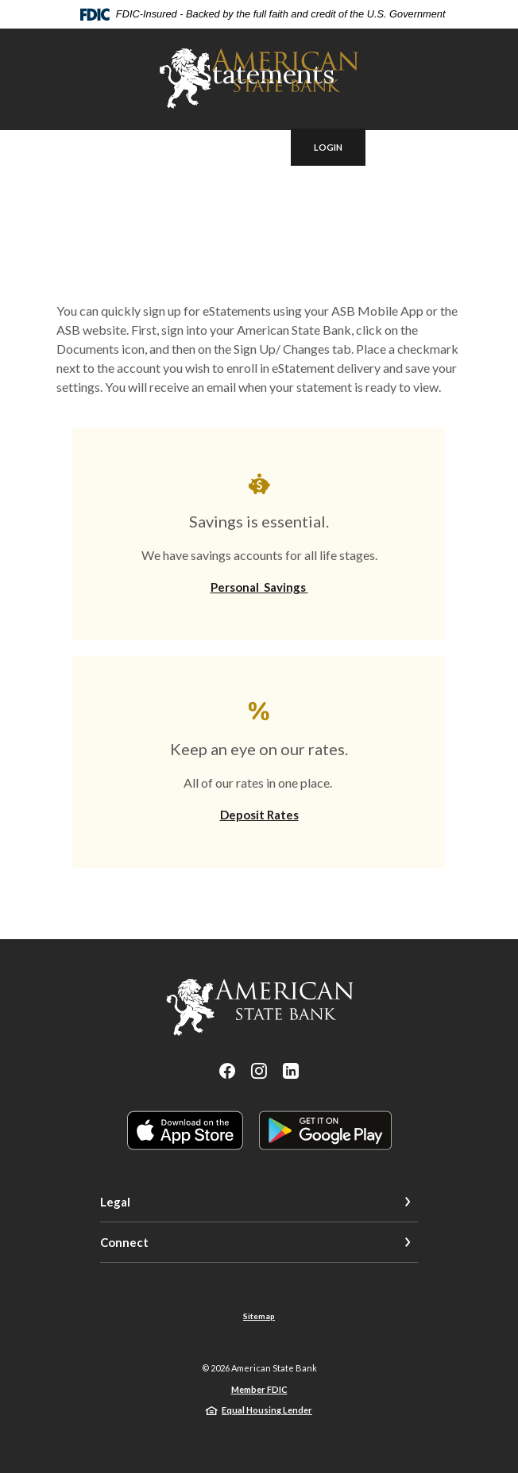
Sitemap (259, 1316)
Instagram (259, 1071)
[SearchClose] (248, 147)
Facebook (227, 1071)
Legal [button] (115, 1202)
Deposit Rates (259, 814)
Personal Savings (259, 587)
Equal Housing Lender (267, 1410)
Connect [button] (124, 1242)
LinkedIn (291, 1071)
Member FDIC (259, 1389)
